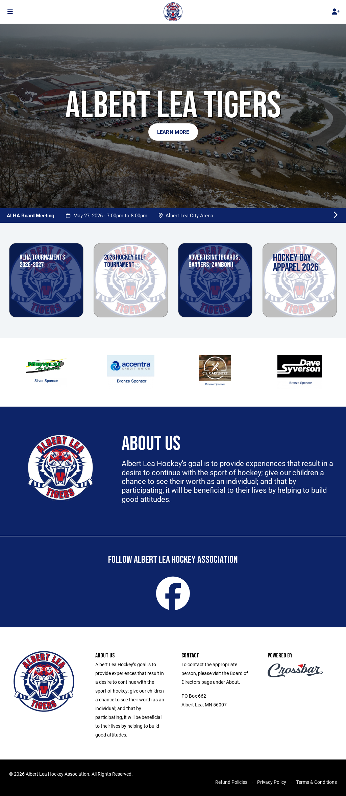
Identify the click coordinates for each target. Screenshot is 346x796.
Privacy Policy (271, 782)
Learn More (173, 131)
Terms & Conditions (316, 782)
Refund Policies (231, 782)
